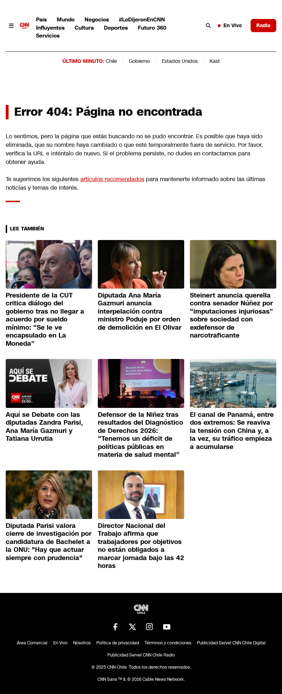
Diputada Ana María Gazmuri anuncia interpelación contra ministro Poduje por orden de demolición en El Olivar (139, 311)
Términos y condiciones (168, 643)
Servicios (48, 35)
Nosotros (82, 643)
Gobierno (139, 61)
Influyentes (50, 27)
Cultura (84, 27)
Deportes (116, 27)
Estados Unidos (180, 61)
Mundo (66, 19)
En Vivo (230, 25)
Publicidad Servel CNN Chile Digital (231, 643)
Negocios (97, 19)
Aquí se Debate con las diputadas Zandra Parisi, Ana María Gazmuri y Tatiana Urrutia (44, 427)
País (41, 19)
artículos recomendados (112, 179)
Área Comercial (32, 643)
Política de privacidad (117, 643)
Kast (215, 61)
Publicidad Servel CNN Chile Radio (141, 655)
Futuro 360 (152, 27)
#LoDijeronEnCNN (142, 19)
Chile (111, 61)
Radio (263, 25)
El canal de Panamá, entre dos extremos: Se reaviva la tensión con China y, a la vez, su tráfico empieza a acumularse (232, 430)
